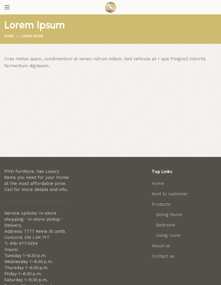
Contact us (163, 256)
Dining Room (169, 214)
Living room (168, 235)
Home (9, 36)
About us (161, 245)
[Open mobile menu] (7, 7)
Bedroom (165, 225)
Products (161, 204)
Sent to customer (170, 193)
